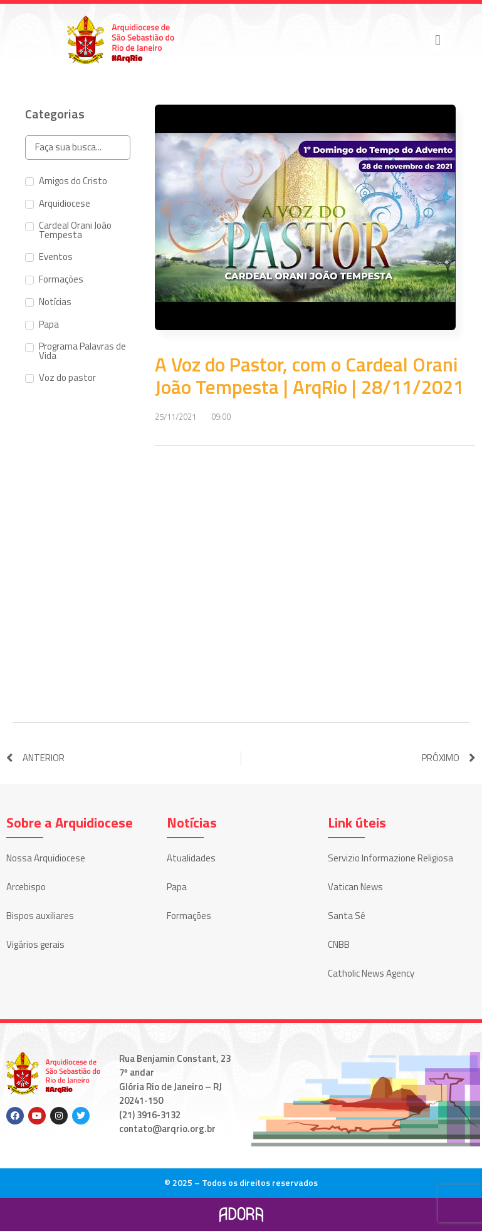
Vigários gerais (35, 944)
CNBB (339, 944)
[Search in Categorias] (77, 147)
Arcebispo (26, 887)
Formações (189, 915)
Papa (177, 887)
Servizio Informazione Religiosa (390, 858)
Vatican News (355, 887)
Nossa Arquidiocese (45, 858)
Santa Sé (346, 915)
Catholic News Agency (371, 973)
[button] (437, 40)
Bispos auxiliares (40, 915)
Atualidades (191, 858)
